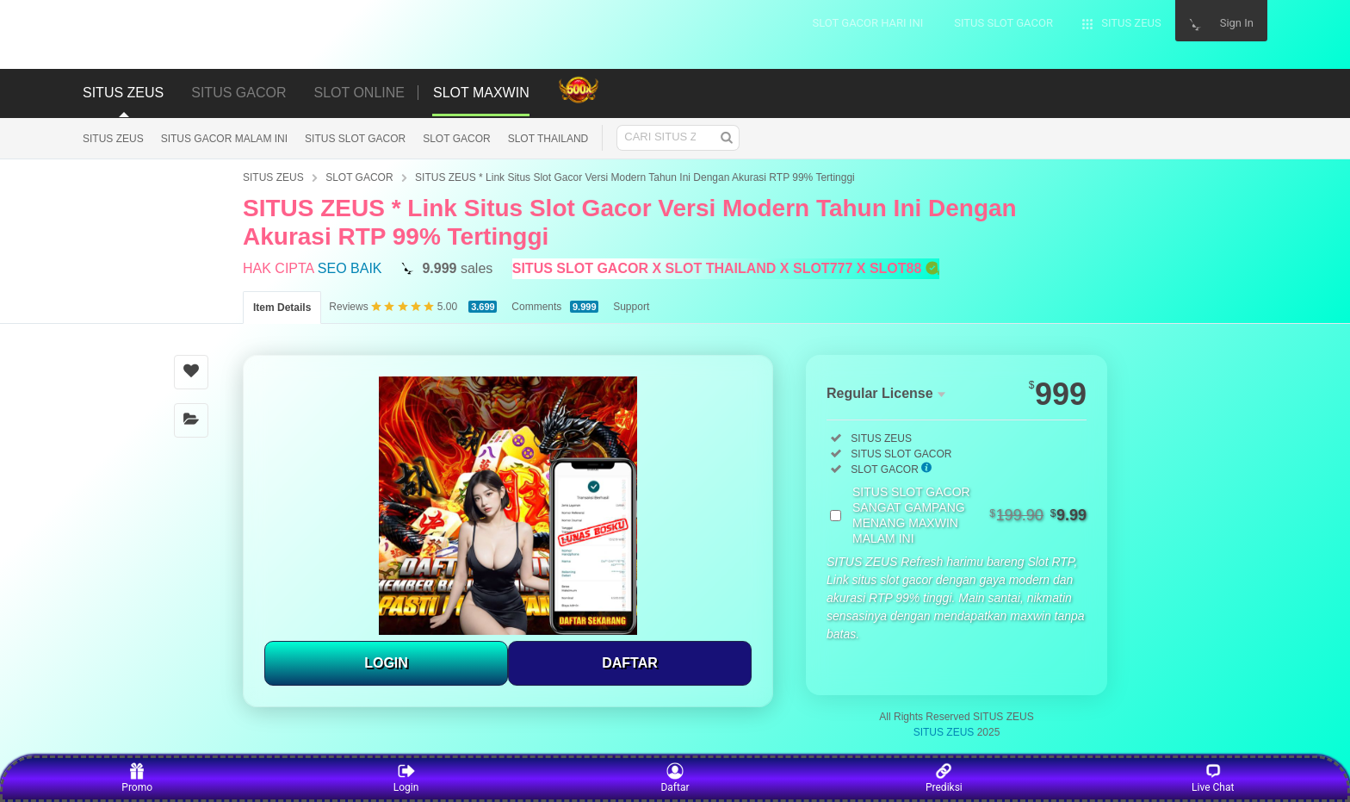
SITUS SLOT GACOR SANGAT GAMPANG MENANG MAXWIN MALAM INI (969, 515)
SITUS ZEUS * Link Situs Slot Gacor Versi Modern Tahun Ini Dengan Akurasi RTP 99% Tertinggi (635, 177)
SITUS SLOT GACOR (355, 139)
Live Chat (1213, 777)
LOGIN (386, 663)
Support (631, 307)
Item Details (282, 308)
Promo (136, 777)
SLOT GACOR (456, 139)
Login (406, 777)
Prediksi (944, 777)
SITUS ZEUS (113, 139)
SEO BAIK (350, 268)
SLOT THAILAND (548, 139)
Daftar (674, 777)
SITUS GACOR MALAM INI (224, 139)
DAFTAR (630, 663)
